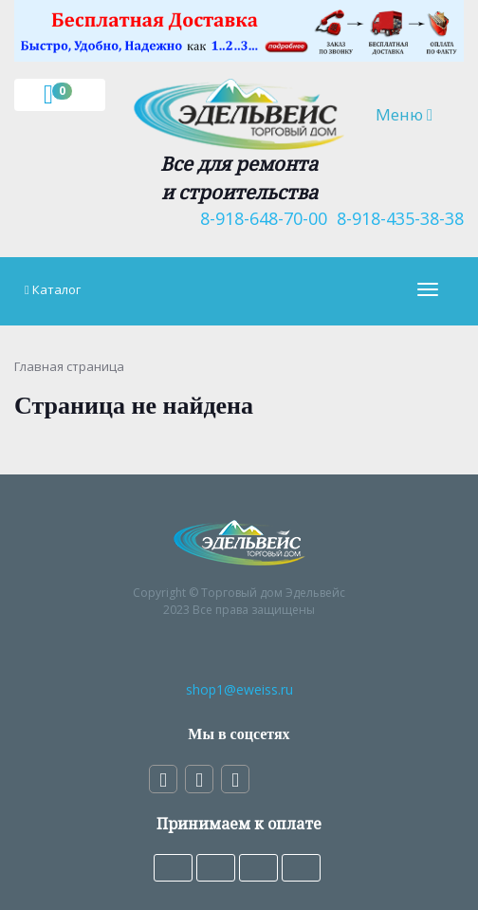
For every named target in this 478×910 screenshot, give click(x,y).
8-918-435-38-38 (395, 218)
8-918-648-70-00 (259, 218)
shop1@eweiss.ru (239, 689)
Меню (412, 113)
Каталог (56, 289)
